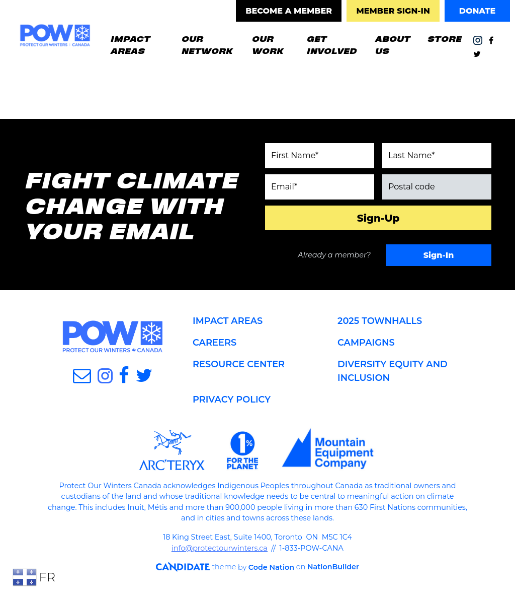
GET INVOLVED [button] (331, 44)
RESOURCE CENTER (239, 364)
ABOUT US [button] (392, 44)
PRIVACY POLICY (232, 399)
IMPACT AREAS (228, 320)
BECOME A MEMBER (288, 11)
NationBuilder (329, 566)
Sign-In (438, 255)
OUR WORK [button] (274, 44)
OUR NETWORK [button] (206, 44)
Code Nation (266, 566)
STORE (444, 38)
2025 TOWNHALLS (380, 320)
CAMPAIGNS (366, 342)
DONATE (477, 11)
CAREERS (215, 342)
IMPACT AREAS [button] (130, 44)
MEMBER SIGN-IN (393, 11)
